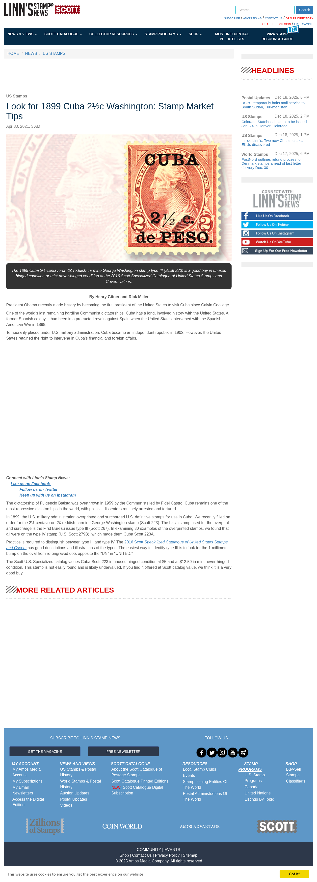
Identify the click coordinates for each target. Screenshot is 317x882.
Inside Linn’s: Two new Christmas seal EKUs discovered (272, 142)
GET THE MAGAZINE (45, 752)
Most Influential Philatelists (232, 36)
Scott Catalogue (63, 34)
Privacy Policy (167, 855)
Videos (66, 805)
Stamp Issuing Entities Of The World (205, 784)
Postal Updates (73, 799)
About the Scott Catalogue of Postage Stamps (136, 772)
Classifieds (295, 781)
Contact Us (142, 855)
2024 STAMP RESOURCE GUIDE (277, 36)
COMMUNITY (149, 850)
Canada (252, 787)
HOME (13, 53)
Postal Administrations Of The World (205, 796)
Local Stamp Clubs (199, 769)
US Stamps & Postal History (78, 772)
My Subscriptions (27, 781)
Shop (195, 34)
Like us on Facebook (31, 484)
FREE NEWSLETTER (123, 752)
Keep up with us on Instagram (48, 495)
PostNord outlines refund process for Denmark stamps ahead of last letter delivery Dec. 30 (271, 163)
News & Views (22, 34)
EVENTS (172, 850)
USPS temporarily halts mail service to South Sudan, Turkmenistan (273, 105)
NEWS (31, 53)
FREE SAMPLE (303, 24)
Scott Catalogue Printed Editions (139, 781)
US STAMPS (54, 53)
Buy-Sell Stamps (293, 772)
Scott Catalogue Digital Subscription (137, 790)
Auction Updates (74, 793)
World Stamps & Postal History (80, 784)
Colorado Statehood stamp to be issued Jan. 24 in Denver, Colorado (274, 124)
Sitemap (190, 855)
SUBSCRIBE (232, 18)
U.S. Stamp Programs (255, 778)
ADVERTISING (252, 18)
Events (189, 775)
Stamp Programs (163, 34)
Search (304, 10)
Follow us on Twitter (39, 489)
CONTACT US (274, 18)
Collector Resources (113, 34)
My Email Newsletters (22, 790)
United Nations (258, 793)
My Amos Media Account (26, 772)
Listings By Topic (259, 799)
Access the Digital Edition (28, 802)
